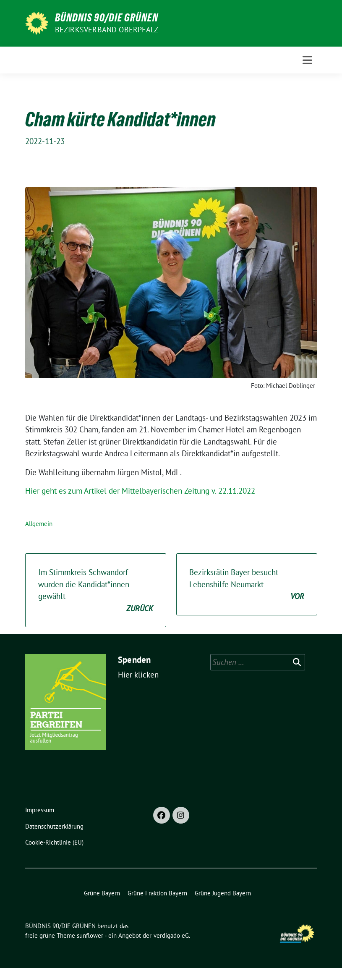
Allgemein (38, 524)
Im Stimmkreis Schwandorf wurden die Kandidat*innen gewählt (95, 590)
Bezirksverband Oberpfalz (107, 29)
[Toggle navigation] (307, 60)
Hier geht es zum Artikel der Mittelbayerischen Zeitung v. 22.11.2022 (140, 491)
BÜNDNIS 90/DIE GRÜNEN (106, 17)
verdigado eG (171, 935)
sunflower (90, 935)
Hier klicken (138, 675)
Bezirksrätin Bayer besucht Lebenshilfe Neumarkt (246, 584)
